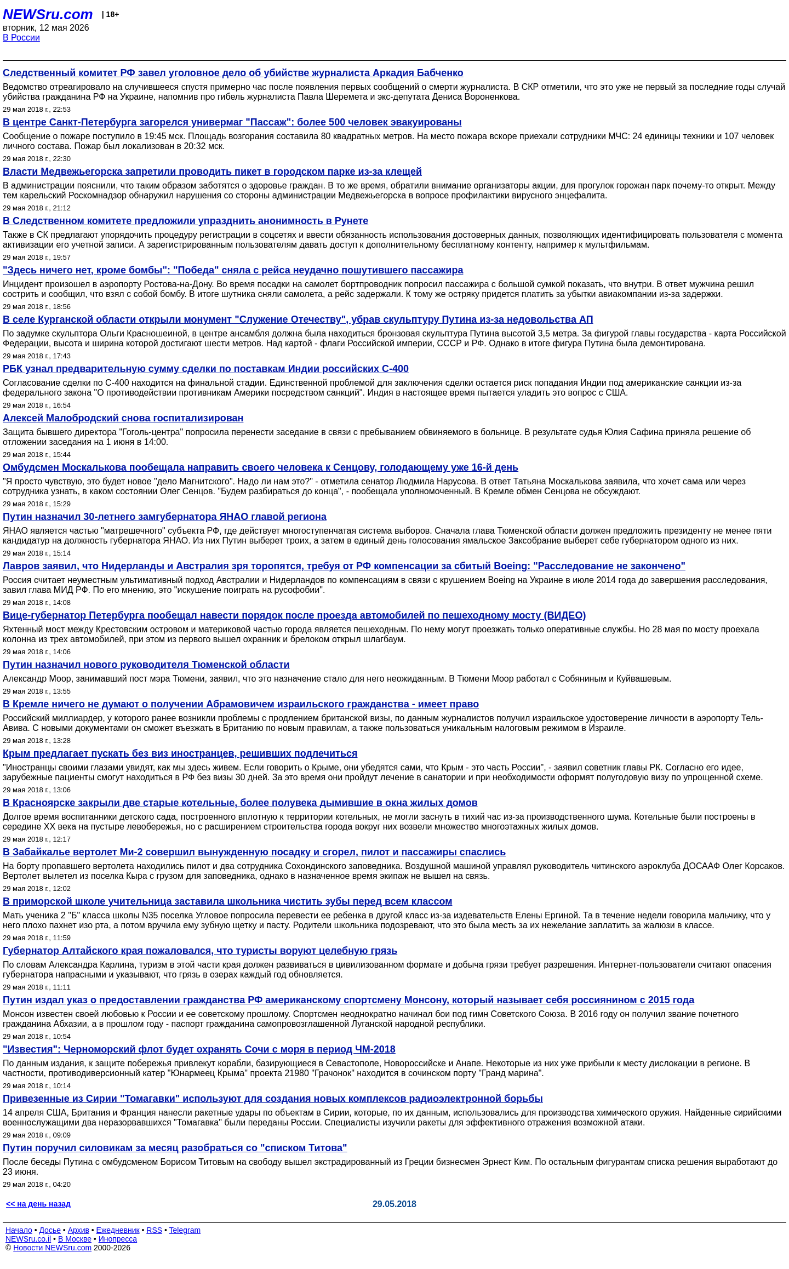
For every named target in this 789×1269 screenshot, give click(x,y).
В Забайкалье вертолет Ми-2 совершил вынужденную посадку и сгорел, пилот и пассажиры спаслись (254, 852)
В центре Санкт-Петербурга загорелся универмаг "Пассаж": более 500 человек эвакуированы (232, 122)
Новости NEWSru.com (52, 1247)
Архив (78, 1230)
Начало (18, 1230)
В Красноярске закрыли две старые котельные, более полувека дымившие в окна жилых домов (240, 802)
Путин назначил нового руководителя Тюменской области (146, 664)
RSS (154, 1230)
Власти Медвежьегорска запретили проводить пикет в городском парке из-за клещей (212, 171)
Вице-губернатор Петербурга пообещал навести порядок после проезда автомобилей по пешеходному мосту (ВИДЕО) (294, 615)
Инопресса (118, 1238)
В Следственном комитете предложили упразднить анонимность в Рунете (185, 220)
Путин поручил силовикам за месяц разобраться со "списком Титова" (175, 1147)
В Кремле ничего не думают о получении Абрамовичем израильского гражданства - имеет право (241, 704)
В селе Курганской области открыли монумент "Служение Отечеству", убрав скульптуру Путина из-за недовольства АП (298, 319)
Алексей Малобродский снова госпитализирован (123, 418)
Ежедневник (118, 1230)
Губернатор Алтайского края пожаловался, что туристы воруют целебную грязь (200, 950)
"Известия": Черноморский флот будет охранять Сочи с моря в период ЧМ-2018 (199, 1049)
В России (21, 37)
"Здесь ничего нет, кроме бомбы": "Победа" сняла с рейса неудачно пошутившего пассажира (233, 270)
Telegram (185, 1230)
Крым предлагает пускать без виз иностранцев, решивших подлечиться (180, 753)
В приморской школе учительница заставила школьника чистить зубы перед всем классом (227, 901)
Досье (50, 1230)
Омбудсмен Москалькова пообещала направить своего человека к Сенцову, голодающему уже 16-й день (260, 467)
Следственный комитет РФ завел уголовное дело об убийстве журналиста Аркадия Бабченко (233, 72)
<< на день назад (38, 1203)
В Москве (75, 1238)
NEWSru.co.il (28, 1238)
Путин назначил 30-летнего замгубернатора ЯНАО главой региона (165, 516)
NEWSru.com (48, 14)
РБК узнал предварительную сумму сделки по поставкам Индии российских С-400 (206, 368)
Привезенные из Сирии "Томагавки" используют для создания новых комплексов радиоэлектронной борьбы (273, 1098)
